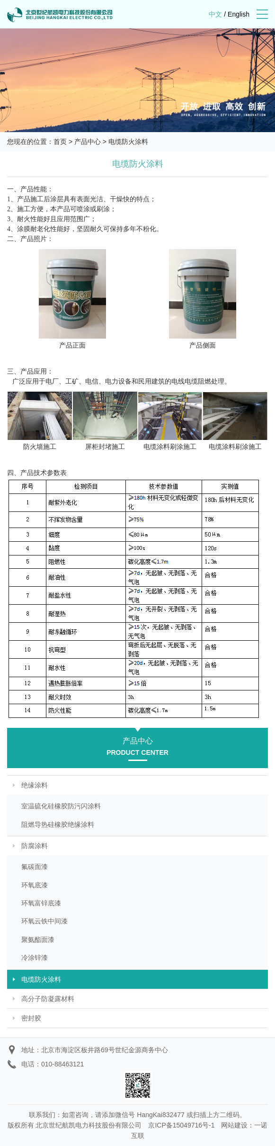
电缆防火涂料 (128, 141)
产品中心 (87, 141)
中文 (215, 14)
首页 (60, 141)
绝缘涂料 (34, 785)
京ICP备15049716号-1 (181, 1125)
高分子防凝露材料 (47, 999)
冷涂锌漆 (34, 957)
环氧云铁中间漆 (44, 921)
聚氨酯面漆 (37, 939)
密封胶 (31, 1018)
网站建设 (234, 1125)
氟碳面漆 (34, 866)
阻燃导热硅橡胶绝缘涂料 (57, 824)
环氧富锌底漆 (41, 903)
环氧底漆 (34, 885)
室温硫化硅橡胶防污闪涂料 (61, 806)
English (238, 14)
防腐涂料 (34, 846)
